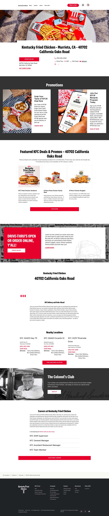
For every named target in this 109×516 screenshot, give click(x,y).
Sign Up (54, 392)
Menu (36, 488)
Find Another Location (54, 362)
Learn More (49, 247)
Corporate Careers (66, 490)
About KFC (52, 488)
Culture (64, 492)
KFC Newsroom (53, 499)
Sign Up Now (94, 129)
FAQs (76, 488)
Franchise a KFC (53, 495)
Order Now (38, 126)
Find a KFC (87, 488)
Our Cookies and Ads (35, 510)
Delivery (84, 61)
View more (54, 209)
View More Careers (54, 458)
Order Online (29, 59)
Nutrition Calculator (38, 492)
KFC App (76, 492)
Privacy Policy (21, 510)
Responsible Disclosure (54, 497)
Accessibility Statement (22, 512)
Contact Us (77, 490)
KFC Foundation (53, 492)
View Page (23, 349)
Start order (73, 5)
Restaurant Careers (67, 488)
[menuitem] (30, 5)
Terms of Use (27, 510)
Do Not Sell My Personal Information (48, 510)
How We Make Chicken (54, 490)
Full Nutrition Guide (38, 490)
